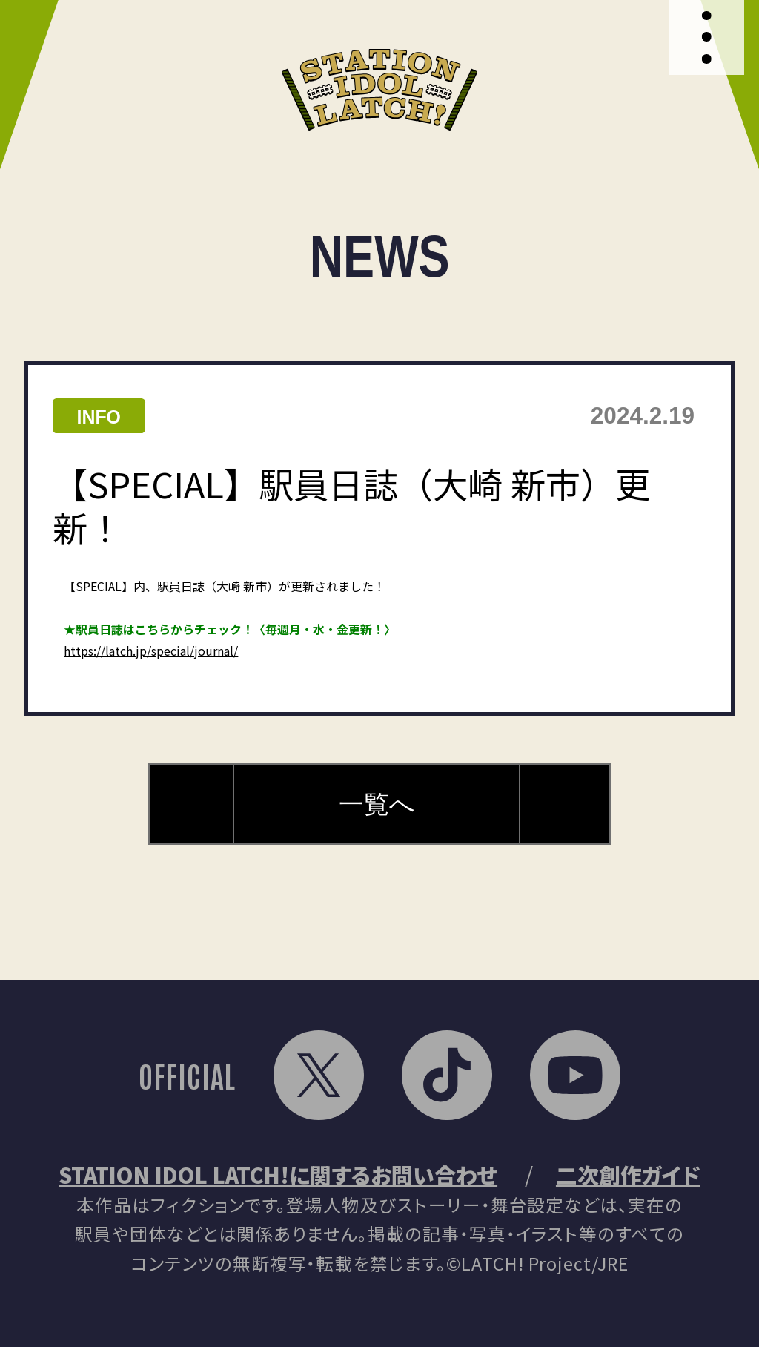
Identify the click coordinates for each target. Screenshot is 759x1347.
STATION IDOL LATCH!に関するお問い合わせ (278, 1174)
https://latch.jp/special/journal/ (151, 650)
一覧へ (377, 804)
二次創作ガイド (628, 1174)
